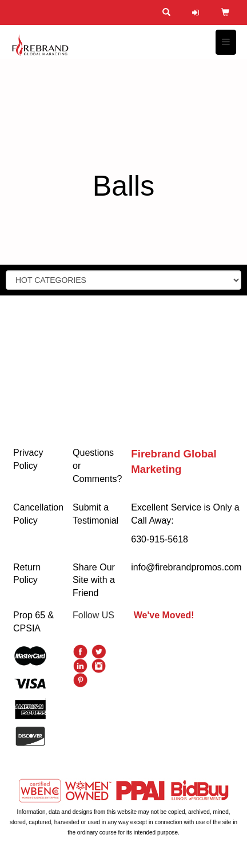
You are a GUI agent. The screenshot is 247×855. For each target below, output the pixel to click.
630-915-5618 (159, 539)
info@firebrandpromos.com (186, 567)
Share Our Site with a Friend (94, 580)
